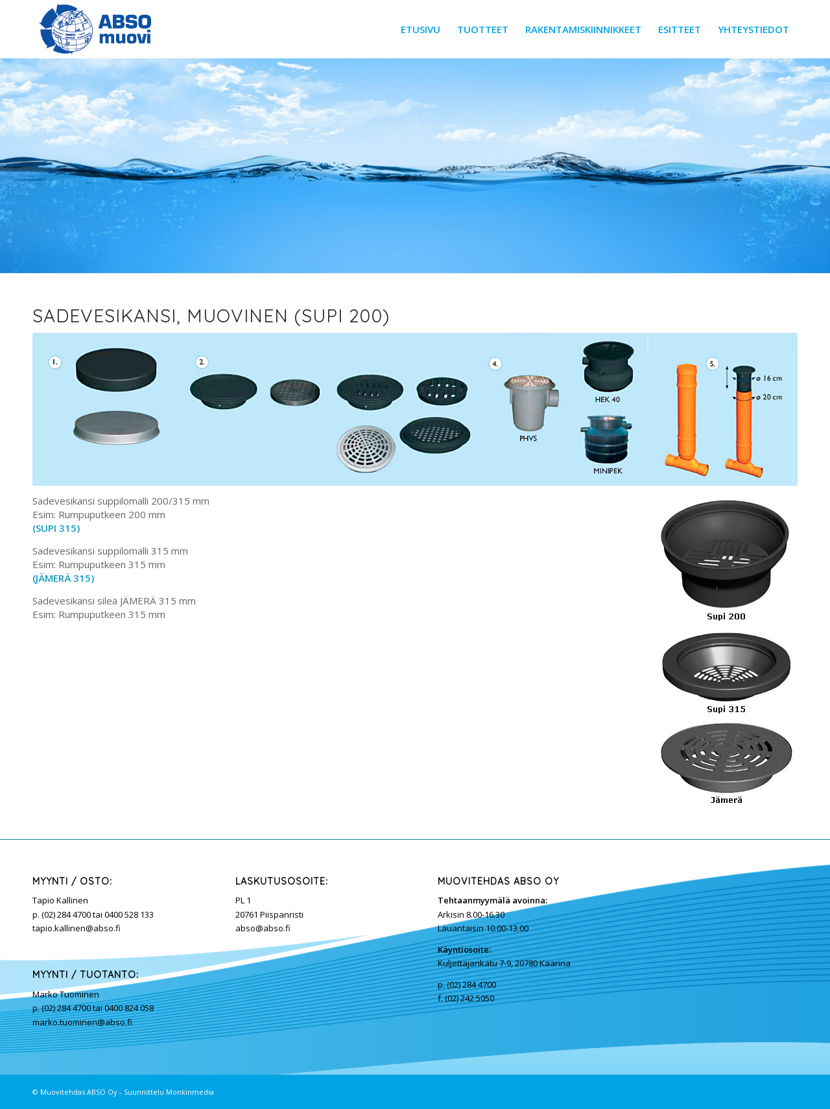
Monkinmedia (190, 1092)
